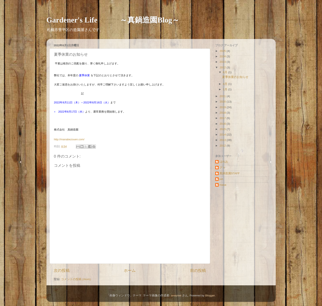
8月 (225, 72)
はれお (223, 161)
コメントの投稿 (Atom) (76, 279)
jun (221, 179)
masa (222, 184)
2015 (223, 129)
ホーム (130, 270)
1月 (225, 89)
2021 (223, 96)
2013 (223, 140)
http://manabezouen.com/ (69, 139)
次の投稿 (62, 270)
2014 (223, 134)
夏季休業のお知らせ (235, 77)
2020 (223, 101)
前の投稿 (198, 270)
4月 (225, 83)
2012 (223, 145)
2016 (223, 123)
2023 (223, 61)
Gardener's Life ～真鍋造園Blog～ (113, 20)
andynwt (176, 295)
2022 (223, 67)
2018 (223, 112)
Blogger (210, 295)
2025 (223, 51)
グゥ (222, 167)
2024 (223, 56)
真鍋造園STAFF (229, 173)
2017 (223, 118)
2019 (223, 107)
